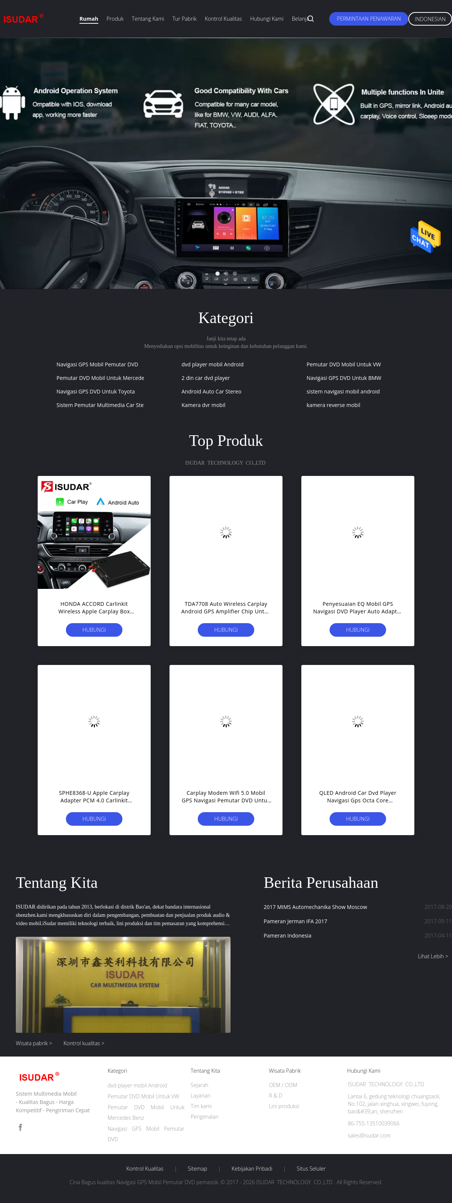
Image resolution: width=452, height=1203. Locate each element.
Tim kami (201, 1106)
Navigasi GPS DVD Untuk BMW (344, 377)
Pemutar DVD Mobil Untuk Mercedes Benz (108, 377)
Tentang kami (148, 18)
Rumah (88, 18)
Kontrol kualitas (223, 18)
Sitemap (197, 1168)
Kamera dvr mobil (203, 405)
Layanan (200, 1095)
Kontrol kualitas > (83, 1043)
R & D (275, 1095)
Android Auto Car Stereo (211, 391)
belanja (300, 18)
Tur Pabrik (185, 18)
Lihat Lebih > (433, 956)
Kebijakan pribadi (252, 1168)
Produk (115, 18)
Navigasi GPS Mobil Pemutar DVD (97, 364)
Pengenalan (204, 1116)
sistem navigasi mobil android (343, 391)
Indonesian (430, 19)
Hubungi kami (266, 18)
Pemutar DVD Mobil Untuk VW (344, 364)
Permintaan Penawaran (369, 18)
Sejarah (199, 1085)
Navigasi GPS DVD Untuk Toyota (95, 391)
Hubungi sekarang (94, 631)
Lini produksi (284, 1106)
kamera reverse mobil (333, 405)
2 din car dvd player (206, 377)
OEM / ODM (283, 1085)
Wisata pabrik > (34, 1043)
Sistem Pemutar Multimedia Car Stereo (104, 405)
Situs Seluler (311, 1168)
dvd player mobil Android (213, 364)
